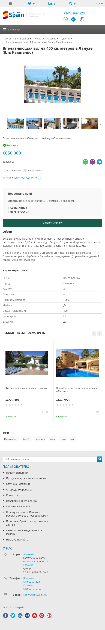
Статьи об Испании (18, 484)
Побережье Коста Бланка (21, 500)
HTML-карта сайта (17, 539)
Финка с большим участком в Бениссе (26, 388)
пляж (63, 439)
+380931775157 (18, 212)
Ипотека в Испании (18, 506)
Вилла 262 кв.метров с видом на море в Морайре (76, 389)
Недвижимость (32, 177)
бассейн (26, 439)
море (52, 439)
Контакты (12, 495)
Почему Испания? (17, 472)
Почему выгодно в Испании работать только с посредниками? (27, 513)
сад (72, 439)
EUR (99, 3)
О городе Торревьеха (19, 489)
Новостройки (10, 439)
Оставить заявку (52, 222)
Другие (19, 177)
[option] (15, 123)
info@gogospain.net (35, 594)
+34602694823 (74, 13)
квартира (40, 439)
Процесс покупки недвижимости (26, 478)
